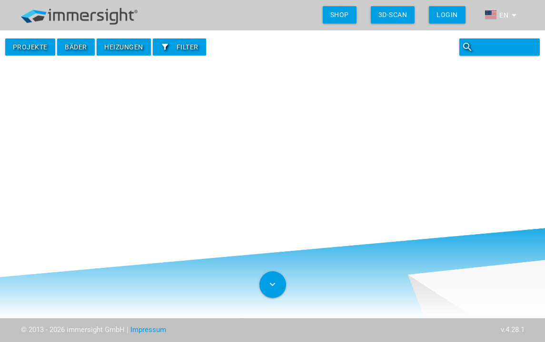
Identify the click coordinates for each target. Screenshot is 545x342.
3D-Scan (392, 15)
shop (339, 15)
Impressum (148, 330)
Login (447, 15)
